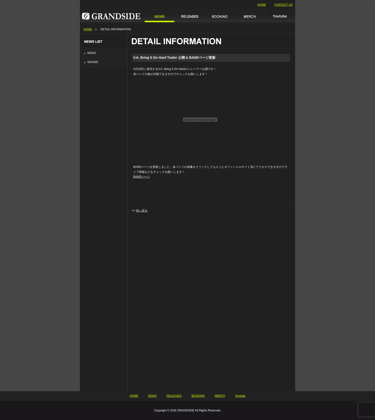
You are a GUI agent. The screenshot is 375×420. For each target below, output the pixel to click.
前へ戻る (142, 210)
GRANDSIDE (112, 16)
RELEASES (189, 16)
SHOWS (92, 62)
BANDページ (141, 176)
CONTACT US (283, 4)
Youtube (280, 16)
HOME (261, 4)
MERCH (250, 16)
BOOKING (219, 16)
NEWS (159, 16)
